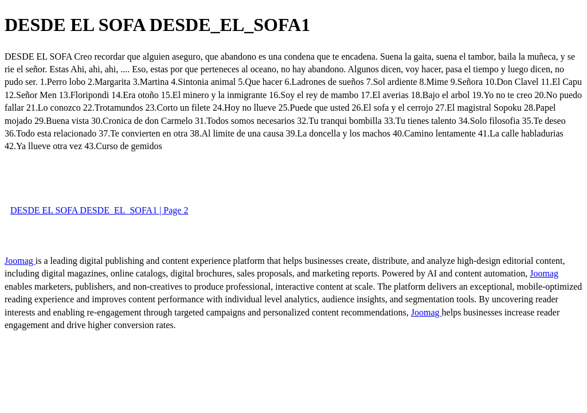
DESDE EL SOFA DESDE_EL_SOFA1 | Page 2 (99, 210)
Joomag (20, 261)
